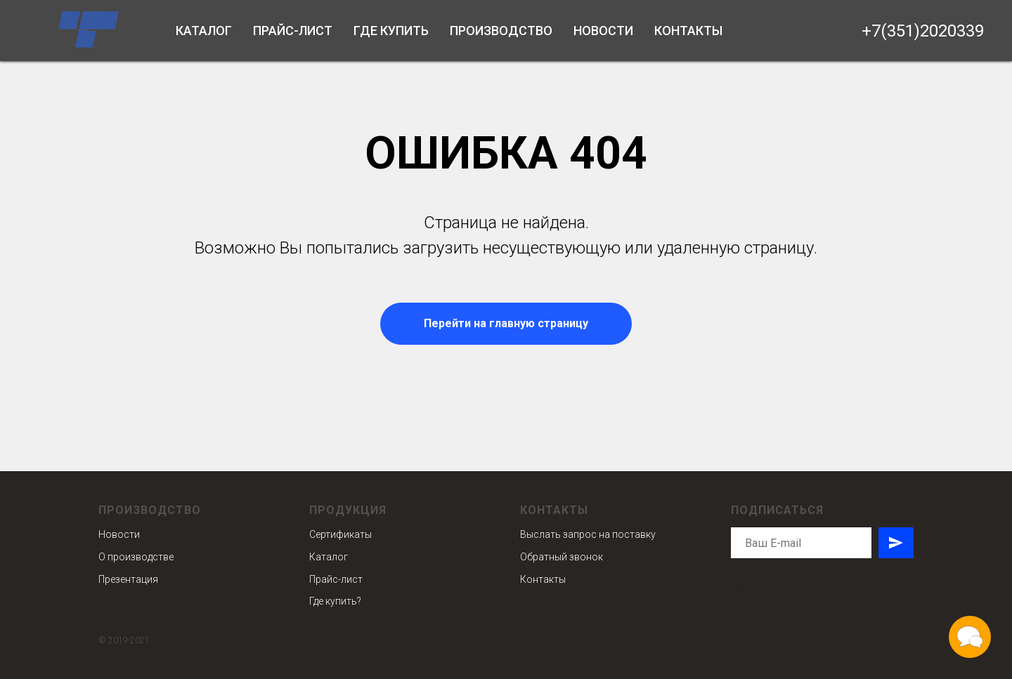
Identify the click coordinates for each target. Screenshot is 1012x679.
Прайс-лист (292, 30)
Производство (501, 30)
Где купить (391, 30)
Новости (603, 30)
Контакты (688, 30)
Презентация (128, 579)
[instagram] (739, 588)
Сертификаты (340, 534)
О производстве (136, 556)
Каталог (204, 30)
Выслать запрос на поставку (588, 534)
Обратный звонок (561, 556)
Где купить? (335, 601)
